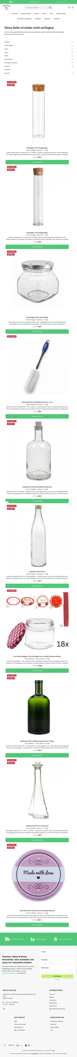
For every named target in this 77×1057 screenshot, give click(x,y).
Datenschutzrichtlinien (9, 973)
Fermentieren (8, 59)
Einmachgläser (8, 45)
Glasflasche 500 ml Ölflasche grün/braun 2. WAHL (37, 741)
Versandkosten (34, 1053)
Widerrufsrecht (18, 1027)
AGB (21, 971)
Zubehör (7, 66)
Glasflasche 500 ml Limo (37, 572)
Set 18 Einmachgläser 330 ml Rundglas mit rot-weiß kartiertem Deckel (37, 656)
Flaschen (7, 42)
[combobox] (35, 7)
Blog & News (53, 1003)
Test (51, 1030)
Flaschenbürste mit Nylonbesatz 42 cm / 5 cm (37, 402)
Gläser (6, 49)
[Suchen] (50, 7)
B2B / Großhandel (19, 1030)
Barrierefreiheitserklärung (57, 1009)
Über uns (52, 994)
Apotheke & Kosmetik (10, 63)
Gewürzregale (54, 1027)
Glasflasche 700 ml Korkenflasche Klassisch (37, 487)
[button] (72, 42)
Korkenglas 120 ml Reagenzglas (37, 148)
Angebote (7, 69)
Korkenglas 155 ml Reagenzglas (37, 233)
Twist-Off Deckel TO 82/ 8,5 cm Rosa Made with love (37, 911)
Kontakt (51, 997)
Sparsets (7, 73)
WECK (6, 56)
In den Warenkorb (37, 162)
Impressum (52, 1000)
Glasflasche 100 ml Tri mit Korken (37, 826)
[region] (38, 503)
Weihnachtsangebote (56, 1021)
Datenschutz (53, 1006)
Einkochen (53, 1024)
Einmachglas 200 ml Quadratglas (37, 317)
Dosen (6, 52)
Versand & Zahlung (20, 1024)
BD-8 (53, 1050)
